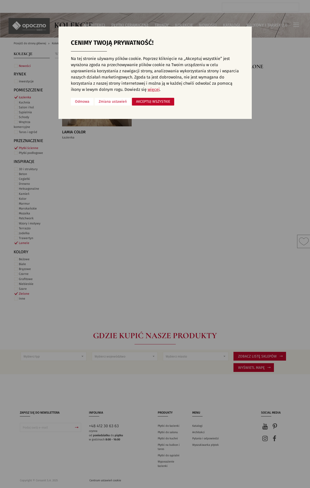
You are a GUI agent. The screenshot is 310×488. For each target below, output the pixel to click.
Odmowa (82, 101)
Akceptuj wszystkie (153, 101)
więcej (154, 90)
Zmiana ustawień (113, 101)
